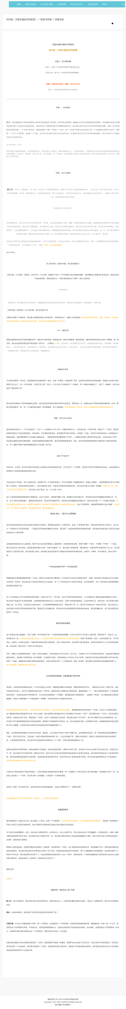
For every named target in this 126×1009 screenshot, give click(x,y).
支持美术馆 (94, 4)
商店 (105, 4)
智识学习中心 (77, 4)
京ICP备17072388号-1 (63, 1005)
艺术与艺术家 (47, 4)
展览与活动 (31, 4)
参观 (19, 4)
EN (123, 4)
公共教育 (63, 4)
